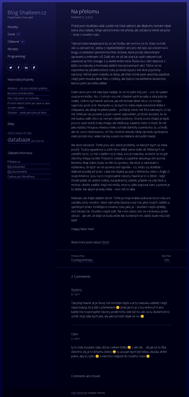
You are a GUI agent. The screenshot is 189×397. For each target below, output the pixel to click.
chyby (28, 133)
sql (42, 141)
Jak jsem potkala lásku (21, 93)
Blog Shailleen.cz (27, 12)
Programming (16, 56)
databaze (19, 139)
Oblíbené (13, 42)
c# (24, 133)
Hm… (167, 260)
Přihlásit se (14, 161)
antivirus (11, 133)
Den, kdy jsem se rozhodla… (24, 98)
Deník (11, 34)
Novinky (13, 27)
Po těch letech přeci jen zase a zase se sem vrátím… (29, 105)
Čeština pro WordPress (21, 176)
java (33, 141)
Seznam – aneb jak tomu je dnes (27, 112)
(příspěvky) (16, 166)
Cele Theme (77, 392)
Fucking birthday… (82, 260)
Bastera (76, 290)
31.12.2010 (87, 17)
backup (19, 133)
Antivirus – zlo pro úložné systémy (27, 88)
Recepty (13, 49)
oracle (38, 141)
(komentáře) (17, 171)
